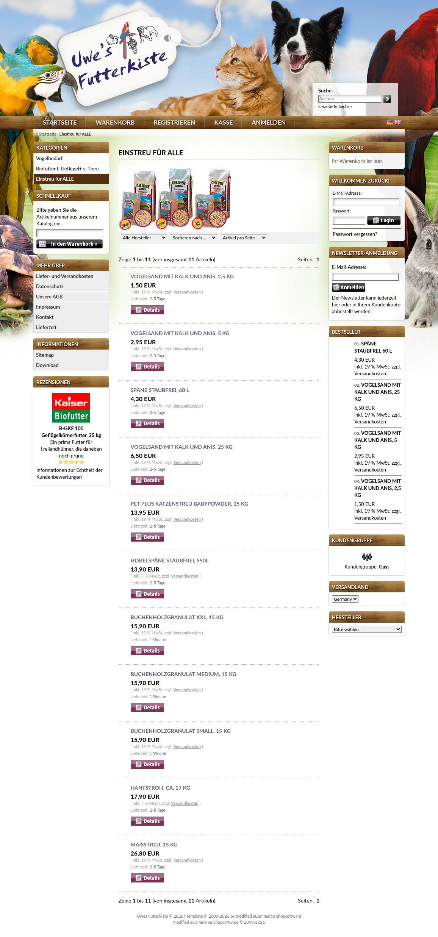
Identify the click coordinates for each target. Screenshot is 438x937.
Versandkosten (186, 291)
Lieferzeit (46, 327)
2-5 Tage (157, 298)
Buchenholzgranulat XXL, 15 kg (177, 617)
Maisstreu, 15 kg (154, 844)
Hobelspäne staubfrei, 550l (170, 560)
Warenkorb (115, 122)
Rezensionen (53, 382)
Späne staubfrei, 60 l (160, 390)
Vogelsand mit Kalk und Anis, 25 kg (182, 447)
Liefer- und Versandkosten (64, 276)
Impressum (48, 307)
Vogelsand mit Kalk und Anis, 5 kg (180, 333)
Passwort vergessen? (355, 234)
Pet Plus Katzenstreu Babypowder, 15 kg (190, 503)
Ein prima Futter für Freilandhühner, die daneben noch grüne (71, 442)
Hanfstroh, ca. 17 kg (160, 787)
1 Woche (158, 639)
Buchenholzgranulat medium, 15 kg (183, 674)
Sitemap (45, 355)
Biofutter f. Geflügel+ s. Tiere (67, 169)
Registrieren (175, 122)
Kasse (223, 122)
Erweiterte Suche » (335, 106)
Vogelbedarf (49, 158)
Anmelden (269, 122)
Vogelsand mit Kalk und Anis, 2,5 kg (182, 276)
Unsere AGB (49, 297)
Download (47, 365)
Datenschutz (50, 286)
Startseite (60, 122)
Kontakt (44, 317)
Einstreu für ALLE (55, 179)
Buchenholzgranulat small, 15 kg (181, 731)
